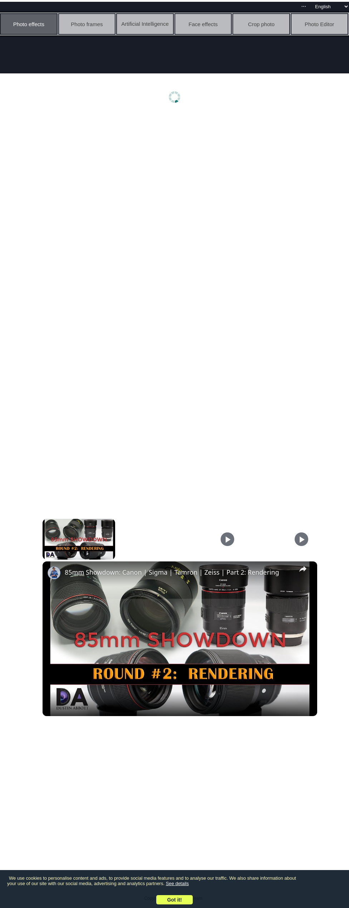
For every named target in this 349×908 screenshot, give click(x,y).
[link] (54, 573)
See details (177, 883)
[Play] (227, 539)
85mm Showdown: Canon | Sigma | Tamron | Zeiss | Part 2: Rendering (172, 572)
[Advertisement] (176, 171)
